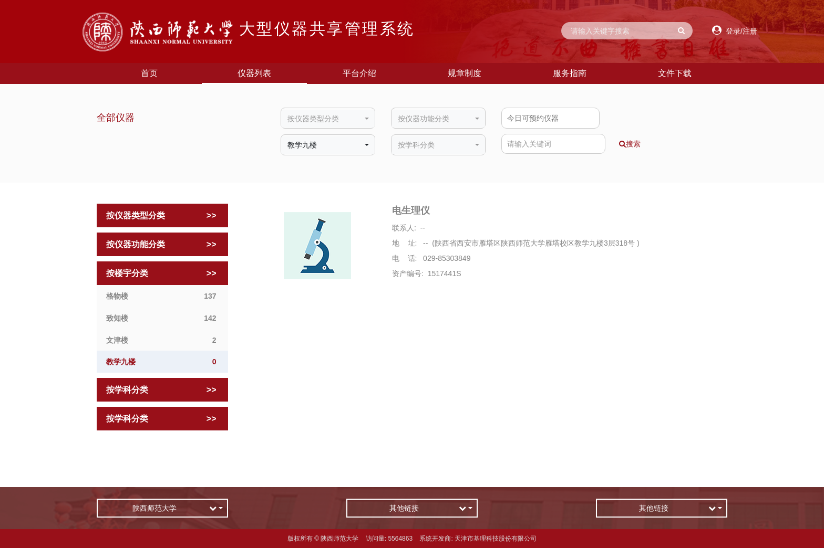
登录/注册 (734, 30)
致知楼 (162, 318)
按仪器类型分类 (162, 215)
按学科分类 (162, 390)
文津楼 (162, 340)
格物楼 (162, 296)
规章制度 (464, 73)
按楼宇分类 (162, 273)
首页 (149, 73)
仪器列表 (254, 73)
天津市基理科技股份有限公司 (496, 538)
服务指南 (569, 73)
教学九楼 (162, 361)
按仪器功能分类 (162, 244)
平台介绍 (359, 73)
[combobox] (328, 119)
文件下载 (675, 73)
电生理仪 (411, 210)
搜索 (630, 144)
